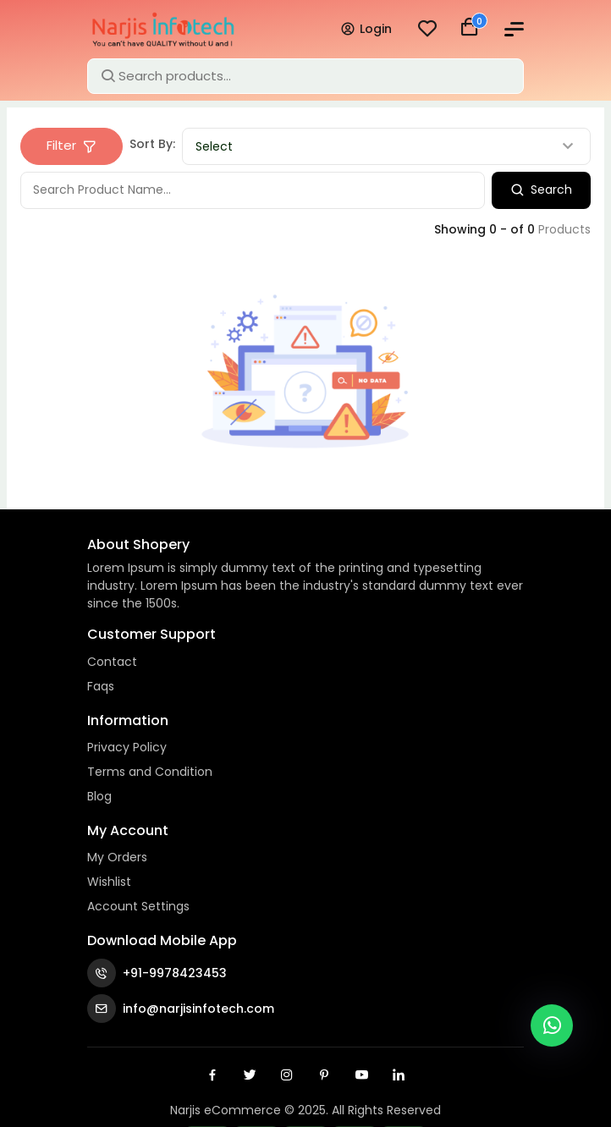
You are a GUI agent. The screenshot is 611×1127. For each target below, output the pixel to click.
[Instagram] (287, 1074)
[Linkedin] (399, 1074)
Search (541, 189)
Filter (71, 145)
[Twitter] (250, 1074)
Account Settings (138, 906)
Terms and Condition (151, 771)
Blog (100, 796)
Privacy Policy (127, 747)
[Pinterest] (324, 1074)
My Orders (117, 857)
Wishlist (109, 881)
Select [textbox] (214, 146)
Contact (112, 661)
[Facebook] (212, 1074)
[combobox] (386, 146)
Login (366, 28)
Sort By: (152, 143)
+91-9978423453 (157, 973)
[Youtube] (361, 1074)
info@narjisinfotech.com (180, 1008)
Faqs (101, 686)
